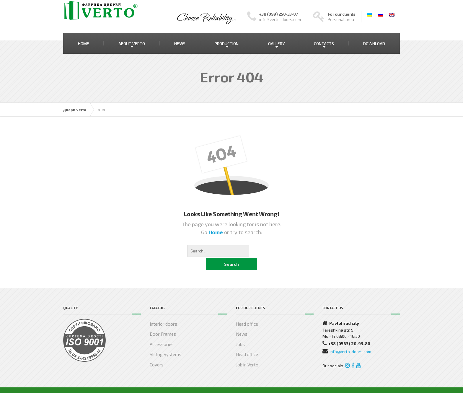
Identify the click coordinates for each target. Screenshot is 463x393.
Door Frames (163, 322)
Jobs (240, 332)
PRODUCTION (227, 43)
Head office (247, 312)
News (241, 322)
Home (216, 232)
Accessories (162, 332)
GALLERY (276, 43)
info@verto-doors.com (350, 339)
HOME (83, 43)
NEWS (179, 43)
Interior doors (163, 312)
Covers (157, 353)
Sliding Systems (165, 342)
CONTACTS (324, 43)
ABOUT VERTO (131, 43)
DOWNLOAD (374, 43)
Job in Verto (247, 353)
